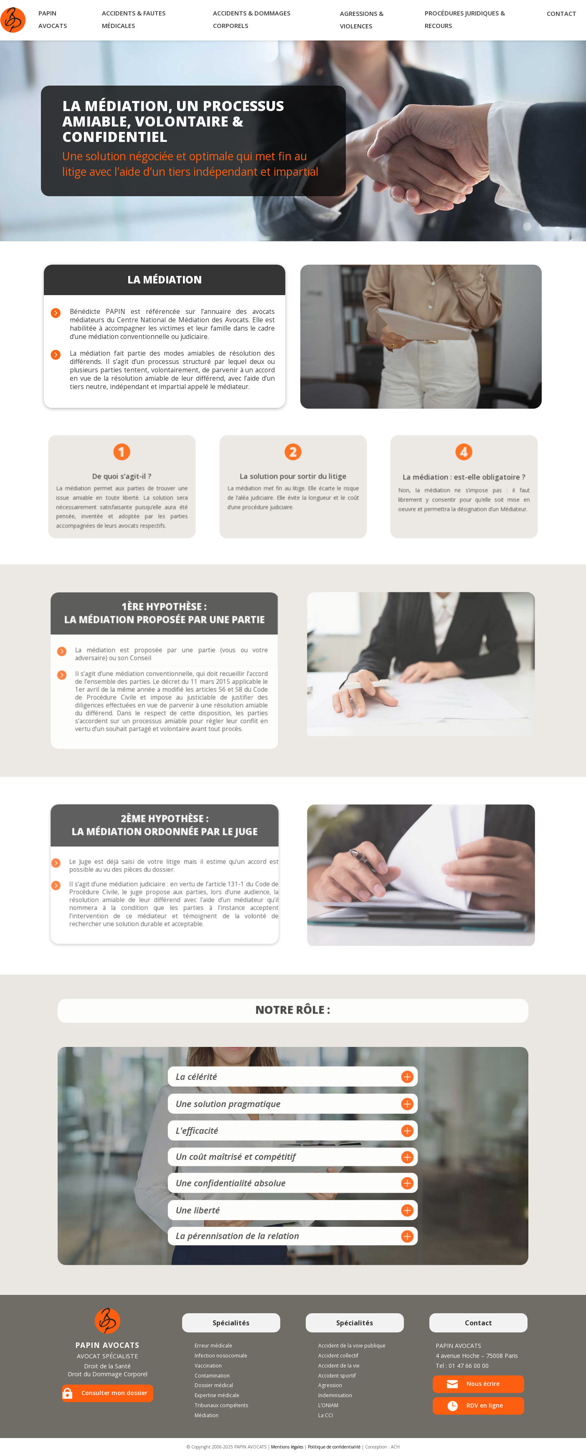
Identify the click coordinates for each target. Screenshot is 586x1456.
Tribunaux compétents (221, 1405)
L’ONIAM (328, 1405)
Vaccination (208, 1365)
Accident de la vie (339, 1365)
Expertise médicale (217, 1395)
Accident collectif (338, 1355)
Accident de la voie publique (352, 1345)
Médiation (206, 1415)
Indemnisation (335, 1395)
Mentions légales (287, 1447)
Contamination (212, 1375)
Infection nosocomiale (221, 1355)
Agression (330, 1385)
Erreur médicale (213, 1345)
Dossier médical (214, 1385)
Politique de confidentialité (334, 1447)
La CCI (325, 1415)
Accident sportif (337, 1375)
